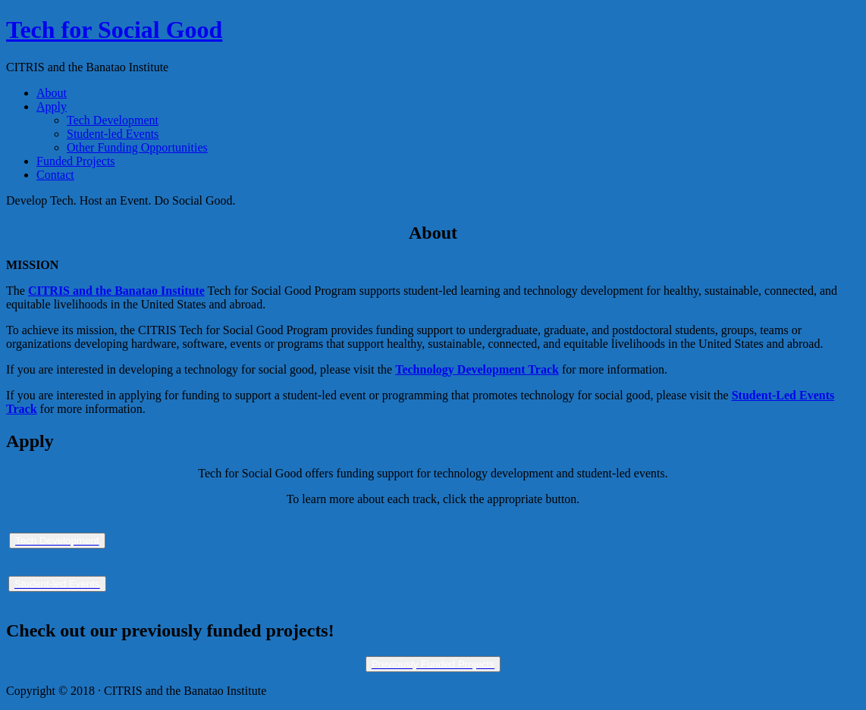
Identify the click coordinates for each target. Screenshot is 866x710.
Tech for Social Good (114, 29)
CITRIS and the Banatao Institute (116, 290)
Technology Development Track (477, 369)
